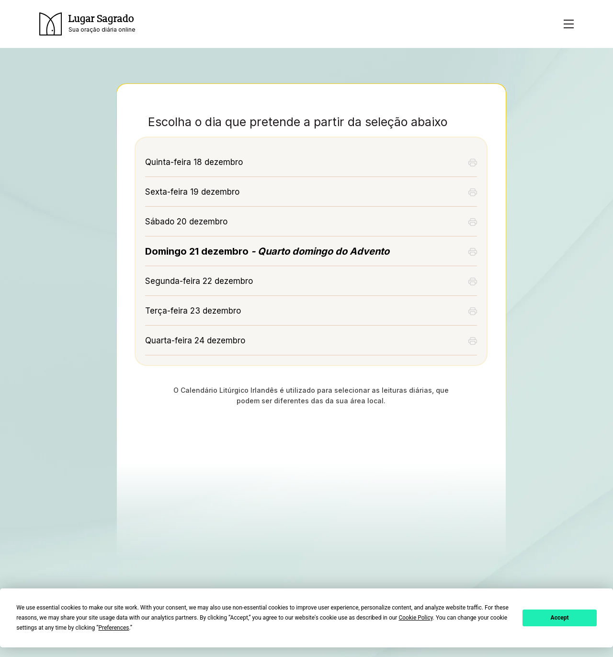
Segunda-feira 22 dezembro (199, 281)
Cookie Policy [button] (415, 617)
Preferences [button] (113, 627)
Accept (560, 617)
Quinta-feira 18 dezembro (194, 162)
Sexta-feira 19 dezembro (192, 192)
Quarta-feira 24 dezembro (195, 340)
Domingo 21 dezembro (267, 251)
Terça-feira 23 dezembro (193, 311)
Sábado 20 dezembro (186, 221)
